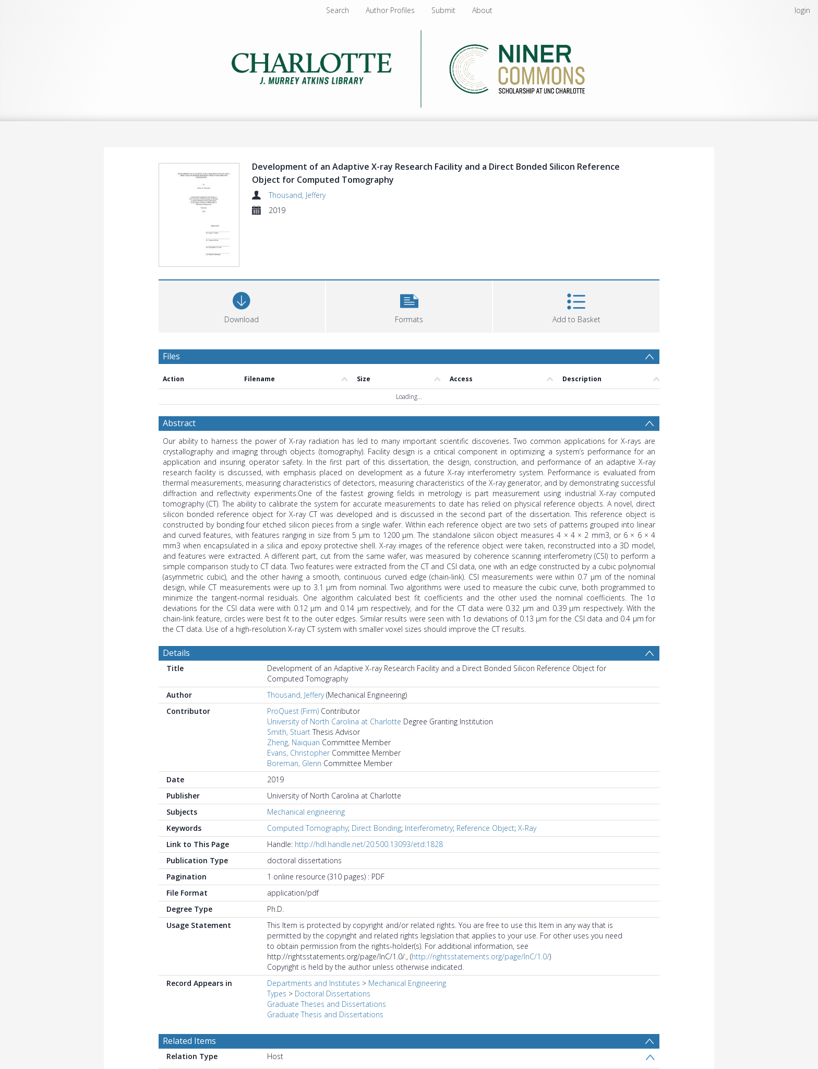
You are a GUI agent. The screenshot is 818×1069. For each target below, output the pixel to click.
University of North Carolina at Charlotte (334, 723)
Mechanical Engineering (407, 985)
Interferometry (429, 830)
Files (171, 357)
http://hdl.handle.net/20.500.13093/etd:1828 (369, 846)
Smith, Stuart (288, 733)
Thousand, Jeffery (297, 195)
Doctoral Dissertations (332, 995)
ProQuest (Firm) (293, 713)
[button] (409, 307)
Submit (443, 10)
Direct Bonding (376, 830)
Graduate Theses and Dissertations (326, 1006)
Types (276, 995)
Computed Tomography (307, 830)
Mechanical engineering (306, 813)
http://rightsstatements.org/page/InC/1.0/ (480, 958)
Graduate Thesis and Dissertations (325, 1016)
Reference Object (485, 830)
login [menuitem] (802, 10)
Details (176, 654)
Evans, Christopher (298, 754)
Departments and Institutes (313, 985)
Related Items (189, 1042)
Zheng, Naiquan (293, 744)
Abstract (179, 424)
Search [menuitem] (337, 10)
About (482, 10)
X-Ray (527, 830)
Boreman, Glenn (294, 765)
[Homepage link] (409, 66)
